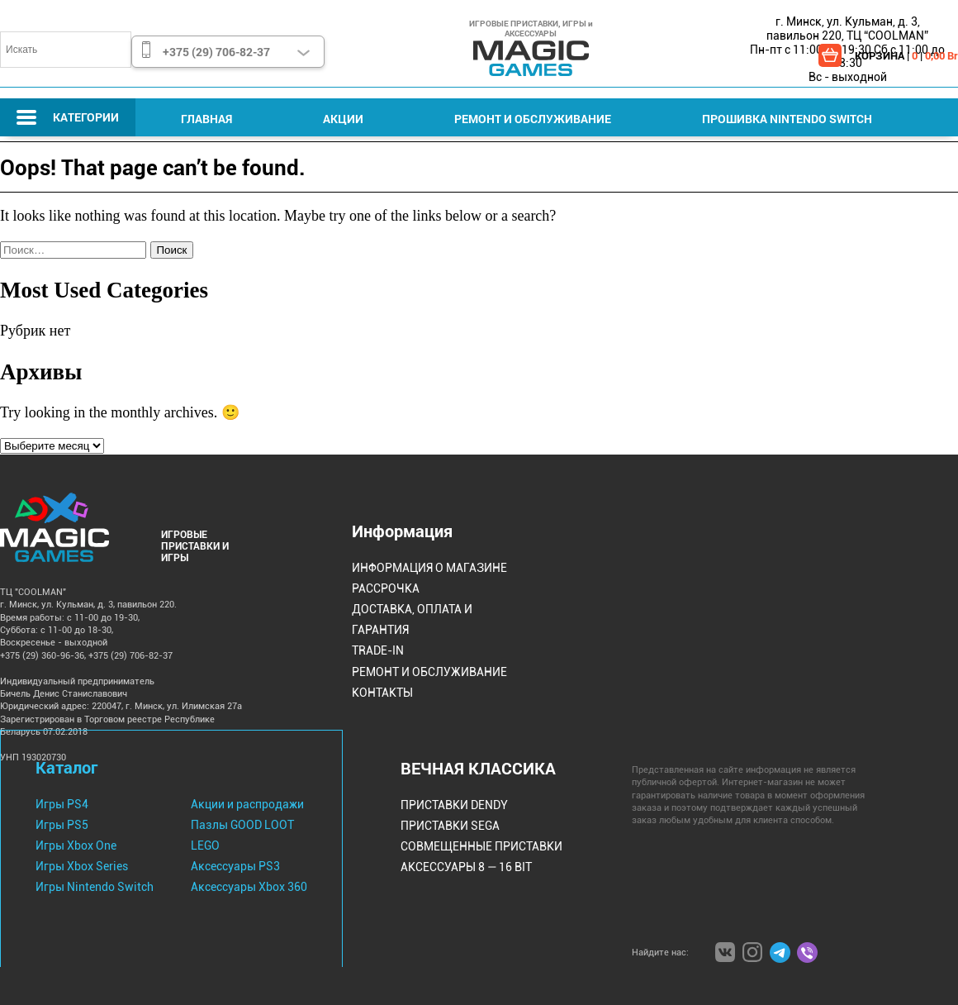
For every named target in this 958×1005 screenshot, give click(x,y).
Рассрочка (386, 588)
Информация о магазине (429, 567)
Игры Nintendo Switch (95, 886)
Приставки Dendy (454, 805)
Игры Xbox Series (82, 866)
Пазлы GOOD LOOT (242, 824)
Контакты (382, 692)
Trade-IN (378, 650)
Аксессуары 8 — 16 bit (466, 867)
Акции (343, 118)
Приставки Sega (450, 825)
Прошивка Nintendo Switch (787, 118)
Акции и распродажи (247, 804)
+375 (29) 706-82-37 (216, 52)
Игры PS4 (62, 804)
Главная (206, 118)
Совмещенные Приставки (481, 846)
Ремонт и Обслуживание (532, 118)
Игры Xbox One (76, 845)
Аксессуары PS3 (235, 866)
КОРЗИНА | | (906, 55)
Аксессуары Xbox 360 (249, 886)
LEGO (205, 845)
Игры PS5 (62, 824)
